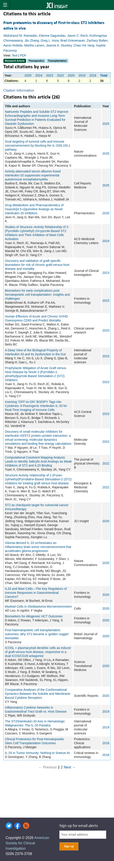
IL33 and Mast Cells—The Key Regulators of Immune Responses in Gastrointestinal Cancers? (36, 592)
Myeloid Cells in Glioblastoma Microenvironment (38, 606)
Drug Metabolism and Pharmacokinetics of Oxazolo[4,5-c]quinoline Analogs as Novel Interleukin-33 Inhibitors (34, 209)
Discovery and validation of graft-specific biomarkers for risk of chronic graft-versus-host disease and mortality (37, 265)
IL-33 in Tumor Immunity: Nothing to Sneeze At (37, 753)
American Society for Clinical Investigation (27, 843)
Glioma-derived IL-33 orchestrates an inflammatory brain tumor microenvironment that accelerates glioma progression (38, 547)
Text (15, 55)
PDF (23, 55)
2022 (60, 75)
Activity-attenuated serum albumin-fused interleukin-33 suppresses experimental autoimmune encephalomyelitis (33, 175)
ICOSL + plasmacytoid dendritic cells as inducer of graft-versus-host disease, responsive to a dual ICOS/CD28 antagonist (38, 652)
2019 (82, 75)
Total (103, 75)
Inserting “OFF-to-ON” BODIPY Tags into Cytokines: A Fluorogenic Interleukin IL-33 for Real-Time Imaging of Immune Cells (36, 406)
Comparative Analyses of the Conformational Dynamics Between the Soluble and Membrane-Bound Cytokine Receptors (38, 693)
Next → (70, 767)
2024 (38, 75)
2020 (71, 75)
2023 (49, 75)
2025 (28, 75)
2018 (92, 75)
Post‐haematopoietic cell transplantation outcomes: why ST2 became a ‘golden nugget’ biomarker (37, 634)
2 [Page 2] (62, 767)
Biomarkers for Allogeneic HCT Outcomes (34, 616)
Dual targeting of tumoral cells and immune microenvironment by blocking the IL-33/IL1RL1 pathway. (37, 145)
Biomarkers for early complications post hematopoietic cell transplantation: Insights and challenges (37, 294)
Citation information (18, 90)
